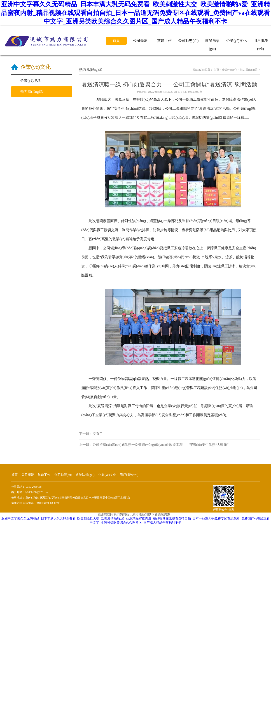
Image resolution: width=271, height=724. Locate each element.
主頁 (216, 69)
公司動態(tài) (188, 41)
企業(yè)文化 (236, 41)
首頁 (116, 41)
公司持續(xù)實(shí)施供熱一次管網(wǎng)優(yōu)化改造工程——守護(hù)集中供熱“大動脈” (161, 444)
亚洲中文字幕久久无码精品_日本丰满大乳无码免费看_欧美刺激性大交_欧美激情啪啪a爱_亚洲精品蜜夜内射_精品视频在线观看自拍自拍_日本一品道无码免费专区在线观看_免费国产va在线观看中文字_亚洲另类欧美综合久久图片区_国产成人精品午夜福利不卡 (135, 13)
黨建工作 (164, 41)
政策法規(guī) (212, 42)
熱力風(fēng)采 (248, 69)
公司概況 (140, 41)
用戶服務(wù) (260, 42)
